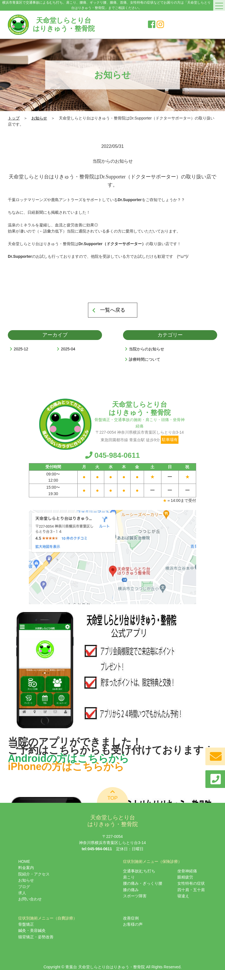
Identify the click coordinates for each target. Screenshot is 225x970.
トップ (14, 118)
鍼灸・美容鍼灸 (32, 930)
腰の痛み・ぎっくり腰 (142, 883)
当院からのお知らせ (146, 349)
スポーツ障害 (135, 896)
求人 (22, 893)
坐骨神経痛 (187, 871)
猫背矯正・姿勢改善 (36, 937)
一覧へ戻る (112, 310)
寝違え (183, 896)
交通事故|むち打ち (139, 871)
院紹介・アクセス (34, 874)
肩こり (129, 877)
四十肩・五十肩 (191, 890)
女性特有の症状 (191, 883)
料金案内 (26, 867)
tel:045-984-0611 (97, 849)
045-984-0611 (112, 455)
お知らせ (39, 118)
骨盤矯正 (26, 924)
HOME (24, 861)
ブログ (24, 886)
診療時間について (144, 359)
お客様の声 (133, 924)
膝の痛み (131, 890)
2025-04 (68, 349)
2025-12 (21, 349)
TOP (112, 795)
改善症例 (131, 918)
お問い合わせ (30, 899)
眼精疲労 (185, 877)
